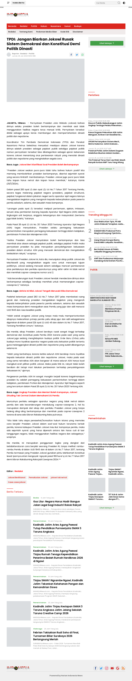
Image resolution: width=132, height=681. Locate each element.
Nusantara (56, 26)
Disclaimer (78, 31)
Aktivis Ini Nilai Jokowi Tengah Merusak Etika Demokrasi (48, 290)
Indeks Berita (18, 3)
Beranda (12, 26)
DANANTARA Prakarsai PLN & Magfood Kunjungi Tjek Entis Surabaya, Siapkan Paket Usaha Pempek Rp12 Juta (109, 232)
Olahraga (37, 628)
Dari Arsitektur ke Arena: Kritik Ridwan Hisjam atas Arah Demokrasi (113, 325)
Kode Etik (65, 31)
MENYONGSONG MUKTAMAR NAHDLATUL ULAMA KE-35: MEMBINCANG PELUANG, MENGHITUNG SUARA (103, 299)
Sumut (67, 26)
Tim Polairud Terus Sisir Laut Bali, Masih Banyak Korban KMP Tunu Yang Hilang (106, 161)
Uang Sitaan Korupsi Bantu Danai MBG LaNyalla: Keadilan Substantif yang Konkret (108, 241)
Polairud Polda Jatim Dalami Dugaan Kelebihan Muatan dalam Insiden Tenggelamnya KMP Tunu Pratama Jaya (105, 152)
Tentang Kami (26, 31)
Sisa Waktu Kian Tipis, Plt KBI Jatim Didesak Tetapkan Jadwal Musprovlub (109, 222)
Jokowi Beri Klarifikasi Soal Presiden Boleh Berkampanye (49, 164)
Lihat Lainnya (106, 169)
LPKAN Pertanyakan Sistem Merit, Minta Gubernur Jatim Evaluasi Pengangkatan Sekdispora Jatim (104, 142)
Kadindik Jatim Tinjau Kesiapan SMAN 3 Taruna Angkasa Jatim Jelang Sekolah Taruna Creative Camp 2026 (58, 609)
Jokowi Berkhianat (16, 477)
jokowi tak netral (59, 477)
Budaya (77, 26)
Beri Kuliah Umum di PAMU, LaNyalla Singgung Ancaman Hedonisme (107, 250)
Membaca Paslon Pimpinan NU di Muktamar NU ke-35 (113, 310)
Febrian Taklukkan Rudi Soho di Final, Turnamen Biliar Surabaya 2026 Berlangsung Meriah (57, 635)
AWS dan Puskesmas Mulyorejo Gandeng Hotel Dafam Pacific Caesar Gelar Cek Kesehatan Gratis (108, 259)
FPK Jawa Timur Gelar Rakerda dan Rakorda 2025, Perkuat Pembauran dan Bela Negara (114, 355)
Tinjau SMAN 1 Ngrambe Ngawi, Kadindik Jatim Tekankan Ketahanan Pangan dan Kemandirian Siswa (58, 583)
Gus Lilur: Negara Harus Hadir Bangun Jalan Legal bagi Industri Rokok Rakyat (58, 503)
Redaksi (23, 26)
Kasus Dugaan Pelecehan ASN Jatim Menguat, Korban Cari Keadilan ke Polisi (105, 133)
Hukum (44, 26)
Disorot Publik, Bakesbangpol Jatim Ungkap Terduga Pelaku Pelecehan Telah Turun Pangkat (105, 124)
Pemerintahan (39, 521)
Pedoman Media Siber (46, 31)
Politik (34, 26)
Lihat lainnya (107, 43)
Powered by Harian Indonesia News (66, 674)
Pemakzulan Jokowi (38, 477)
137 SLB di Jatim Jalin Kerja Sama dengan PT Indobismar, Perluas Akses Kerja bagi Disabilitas (116, 496)
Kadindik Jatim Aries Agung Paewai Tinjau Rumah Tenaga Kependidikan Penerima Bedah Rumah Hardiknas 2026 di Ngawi (57, 556)
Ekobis (36, 498)
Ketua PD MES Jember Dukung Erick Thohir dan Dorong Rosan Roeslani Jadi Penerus (112, 340)
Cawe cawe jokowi (16, 482)
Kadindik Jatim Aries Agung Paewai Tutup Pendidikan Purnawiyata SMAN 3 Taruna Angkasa (58, 528)
